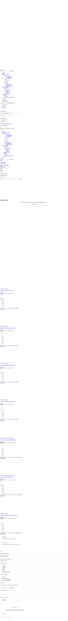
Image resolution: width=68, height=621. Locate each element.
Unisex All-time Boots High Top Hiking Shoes (8, 439)
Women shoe (11, 475)
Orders (4, 568)
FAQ (3, 570)
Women (6, 96)
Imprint (4, 577)
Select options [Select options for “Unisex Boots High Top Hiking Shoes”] (19, 494)
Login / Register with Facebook (5, 123)
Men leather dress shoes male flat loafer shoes (8, 401)
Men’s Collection (5, 145)
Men (5, 95)
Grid (1, 168)
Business (6, 90)
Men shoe (6, 288)
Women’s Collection (6, 74)
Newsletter (4, 100)
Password (2, 115)
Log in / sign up (5, 101)
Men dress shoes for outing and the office (7, 365)
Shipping (4, 565)
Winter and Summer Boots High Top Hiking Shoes (9, 515)
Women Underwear (10, 97)
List (1, 169)
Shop (3, 73)
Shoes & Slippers (10, 86)
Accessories (5, 94)
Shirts (8, 92)
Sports (6, 83)
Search (11, 159)
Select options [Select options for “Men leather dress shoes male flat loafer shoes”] (16, 419)
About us (4, 98)
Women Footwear (8, 85)
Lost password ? (3, 118)
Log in (2, 121)
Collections (7, 146)
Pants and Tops (9, 84)
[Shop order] (4, 167)
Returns (4, 567)
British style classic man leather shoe (6, 290)
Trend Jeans (9, 89)
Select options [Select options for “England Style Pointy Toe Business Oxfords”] (16, 345)
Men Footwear (7, 93)
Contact (4, 107)
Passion (1, 292)
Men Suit (8, 91)
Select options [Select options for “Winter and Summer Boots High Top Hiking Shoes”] (18, 532)
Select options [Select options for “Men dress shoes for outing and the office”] (16, 381)
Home (4, 72)
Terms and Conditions (7, 580)
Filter (21, 179)
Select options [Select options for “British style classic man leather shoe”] (16, 308)
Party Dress (9, 78)
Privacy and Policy (6, 578)
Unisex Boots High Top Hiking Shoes (6, 477)
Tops (5, 81)
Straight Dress (9, 77)
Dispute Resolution (6, 572)
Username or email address (5, 113)
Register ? (6, 125)
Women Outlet (9, 76)
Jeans (6, 79)
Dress (6, 75)
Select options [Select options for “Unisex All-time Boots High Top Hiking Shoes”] (18, 457)
